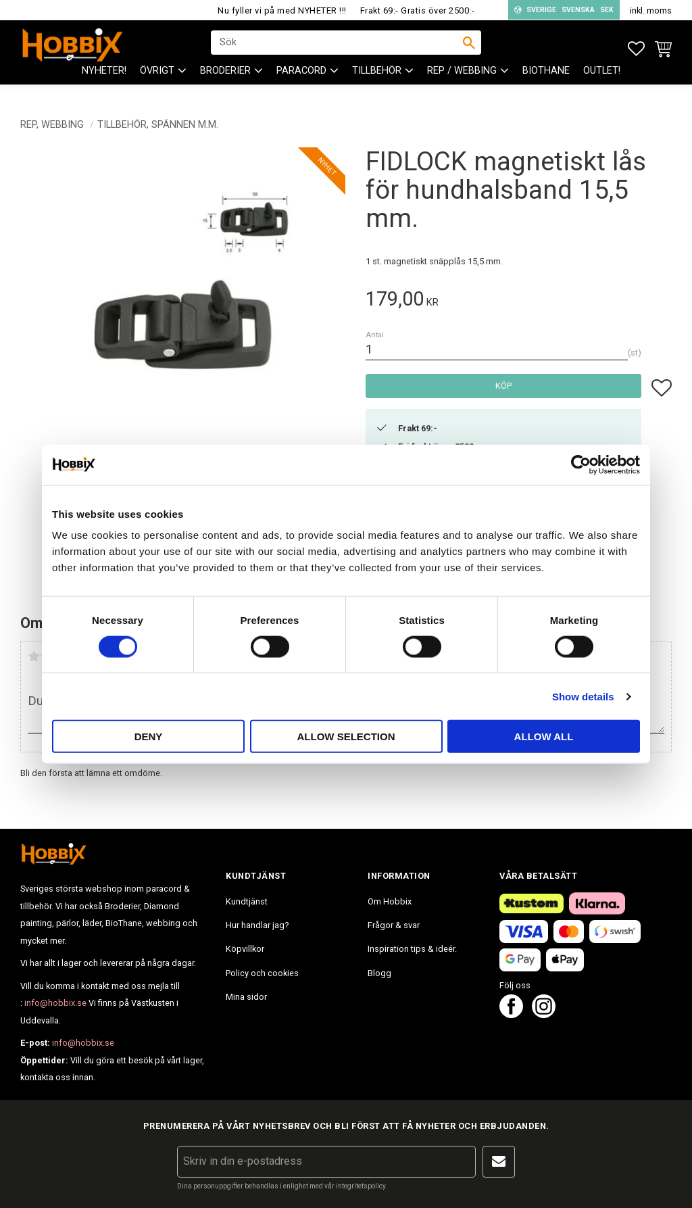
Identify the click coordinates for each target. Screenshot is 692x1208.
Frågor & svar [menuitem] (394, 925)
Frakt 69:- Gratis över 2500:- (417, 10)
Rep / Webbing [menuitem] (462, 81)
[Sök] (469, 48)
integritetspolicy (360, 1186)
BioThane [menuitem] (546, 81)
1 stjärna (34, 656)
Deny (148, 736)
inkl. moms (651, 10)
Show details (583, 696)
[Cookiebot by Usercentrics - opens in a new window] (581, 464)
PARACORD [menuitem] (301, 81)
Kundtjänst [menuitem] (247, 901)
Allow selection (346, 736)
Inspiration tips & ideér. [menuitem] (412, 949)
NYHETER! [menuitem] (104, 81)
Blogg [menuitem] (379, 973)
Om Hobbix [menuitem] (390, 901)
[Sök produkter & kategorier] (337, 48)
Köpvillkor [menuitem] (245, 949)
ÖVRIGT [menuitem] (157, 81)
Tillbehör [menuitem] (376, 81)
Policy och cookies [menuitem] (262, 973)
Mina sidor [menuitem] (246, 997)
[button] (636, 49)
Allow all (544, 736)
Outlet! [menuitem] (601, 81)
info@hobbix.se (55, 1003)
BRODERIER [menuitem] (225, 81)
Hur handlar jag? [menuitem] (257, 925)
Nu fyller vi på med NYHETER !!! (282, 10)
